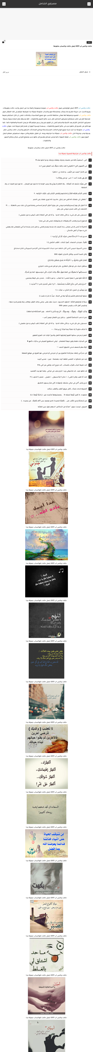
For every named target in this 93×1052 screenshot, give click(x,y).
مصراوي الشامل (48, 4)
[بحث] (4, 4)
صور (89, 42)
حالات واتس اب (84, 108)
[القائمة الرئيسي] (89, 4)
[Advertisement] (46, 23)
